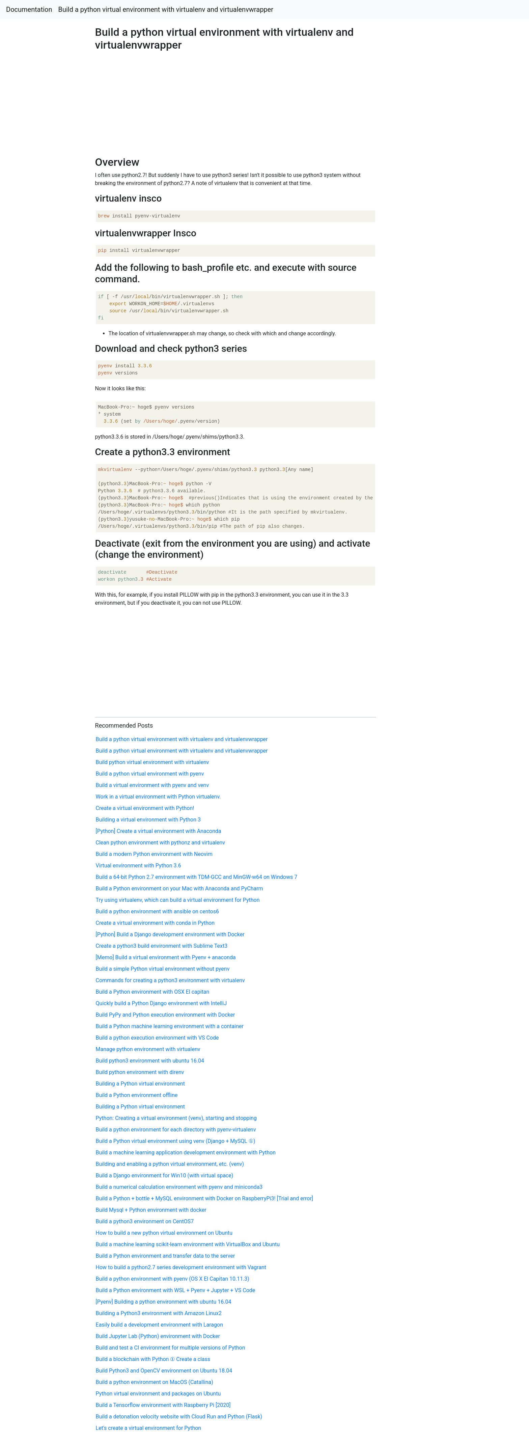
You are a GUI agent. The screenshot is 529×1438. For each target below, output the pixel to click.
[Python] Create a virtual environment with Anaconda (158, 831)
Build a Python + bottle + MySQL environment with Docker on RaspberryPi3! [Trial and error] (204, 1198)
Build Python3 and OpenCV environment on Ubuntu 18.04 (164, 1370)
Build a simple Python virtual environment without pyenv (163, 969)
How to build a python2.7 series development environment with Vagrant (181, 1267)
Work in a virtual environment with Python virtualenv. (158, 796)
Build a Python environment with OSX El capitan (153, 992)
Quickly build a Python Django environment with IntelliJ (161, 1003)
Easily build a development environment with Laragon (159, 1325)
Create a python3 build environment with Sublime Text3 (162, 946)
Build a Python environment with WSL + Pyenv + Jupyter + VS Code (175, 1290)
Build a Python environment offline (137, 1095)
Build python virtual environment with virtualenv (152, 762)
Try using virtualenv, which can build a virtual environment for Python (178, 900)
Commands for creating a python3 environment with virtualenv (170, 980)
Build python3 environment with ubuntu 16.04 (150, 1060)
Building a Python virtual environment (140, 1083)
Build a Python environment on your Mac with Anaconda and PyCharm (179, 888)
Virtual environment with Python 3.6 (138, 865)
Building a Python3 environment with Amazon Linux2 (159, 1313)
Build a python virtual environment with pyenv (150, 773)
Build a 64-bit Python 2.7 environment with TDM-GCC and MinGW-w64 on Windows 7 (197, 877)
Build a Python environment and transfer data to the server (165, 1256)
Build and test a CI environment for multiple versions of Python (170, 1347)
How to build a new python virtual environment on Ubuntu (164, 1233)
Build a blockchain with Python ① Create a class (153, 1359)
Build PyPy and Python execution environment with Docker (165, 1015)
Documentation (29, 9)
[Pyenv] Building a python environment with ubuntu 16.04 (163, 1302)
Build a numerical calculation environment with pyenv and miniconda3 (179, 1187)
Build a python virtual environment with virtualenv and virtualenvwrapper (165, 9)
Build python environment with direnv (140, 1072)
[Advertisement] (428, 389)
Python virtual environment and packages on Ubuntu (158, 1393)
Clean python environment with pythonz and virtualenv (160, 842)
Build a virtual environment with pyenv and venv (152, 785)
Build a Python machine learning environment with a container (170, 1026)
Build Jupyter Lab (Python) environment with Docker (158, 1336)
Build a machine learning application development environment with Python (186, 1152)
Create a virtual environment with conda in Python (155, 923)
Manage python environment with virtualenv (148, 1049)
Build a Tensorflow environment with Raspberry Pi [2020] (163, 1405)
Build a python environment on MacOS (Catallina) (154, 1382)
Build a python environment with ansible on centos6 (157, 911)
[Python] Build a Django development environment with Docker (170, 934)
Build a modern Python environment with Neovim (154, 854)
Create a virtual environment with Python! (145, 808)
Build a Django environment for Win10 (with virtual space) (164, 1175)
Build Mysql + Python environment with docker (151, 1210)
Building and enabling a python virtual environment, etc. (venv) (170, 1164)
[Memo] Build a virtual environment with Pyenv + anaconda (166, 957)
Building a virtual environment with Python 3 (148, 819)
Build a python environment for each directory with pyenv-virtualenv (176, 1129)
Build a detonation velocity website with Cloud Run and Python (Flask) (179, 1416)
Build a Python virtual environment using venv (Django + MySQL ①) (175, 1141)
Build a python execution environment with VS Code (157, 1038)
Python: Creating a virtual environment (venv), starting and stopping (176, 1118)
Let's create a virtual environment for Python (148, 1428)
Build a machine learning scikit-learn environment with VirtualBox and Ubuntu (188, 1244)
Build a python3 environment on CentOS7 (145, 1221)
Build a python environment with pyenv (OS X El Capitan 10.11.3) (172, 1279)
